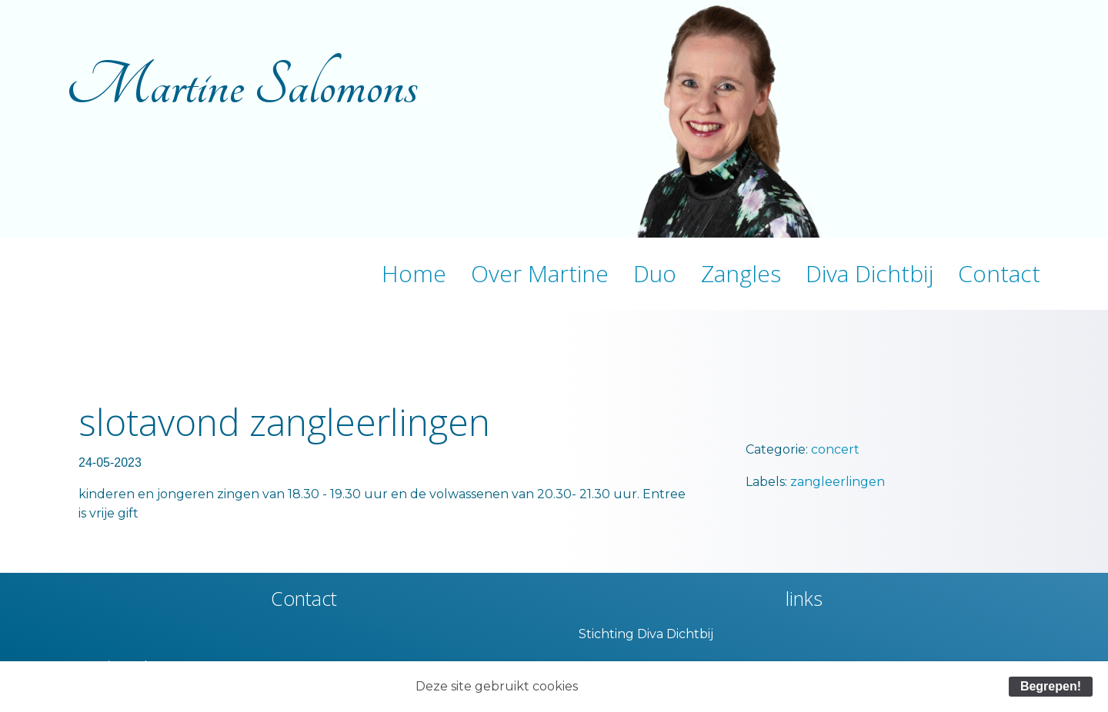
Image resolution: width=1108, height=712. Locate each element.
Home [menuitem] (414, 273)
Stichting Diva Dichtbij (646, 634)
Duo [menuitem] (654, 273)
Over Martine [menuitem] (540, 273)
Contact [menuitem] (999, 273)
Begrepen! (1050, 686)
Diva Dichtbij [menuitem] (869, 273)
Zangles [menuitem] (741, 273)
